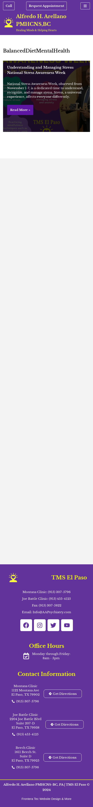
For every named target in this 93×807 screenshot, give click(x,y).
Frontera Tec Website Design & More (46, 798)
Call (9, 6)
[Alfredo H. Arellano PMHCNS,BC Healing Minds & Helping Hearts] (46, 22)
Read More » (18, 111)
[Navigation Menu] (85, 5)
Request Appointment (46, 6)
